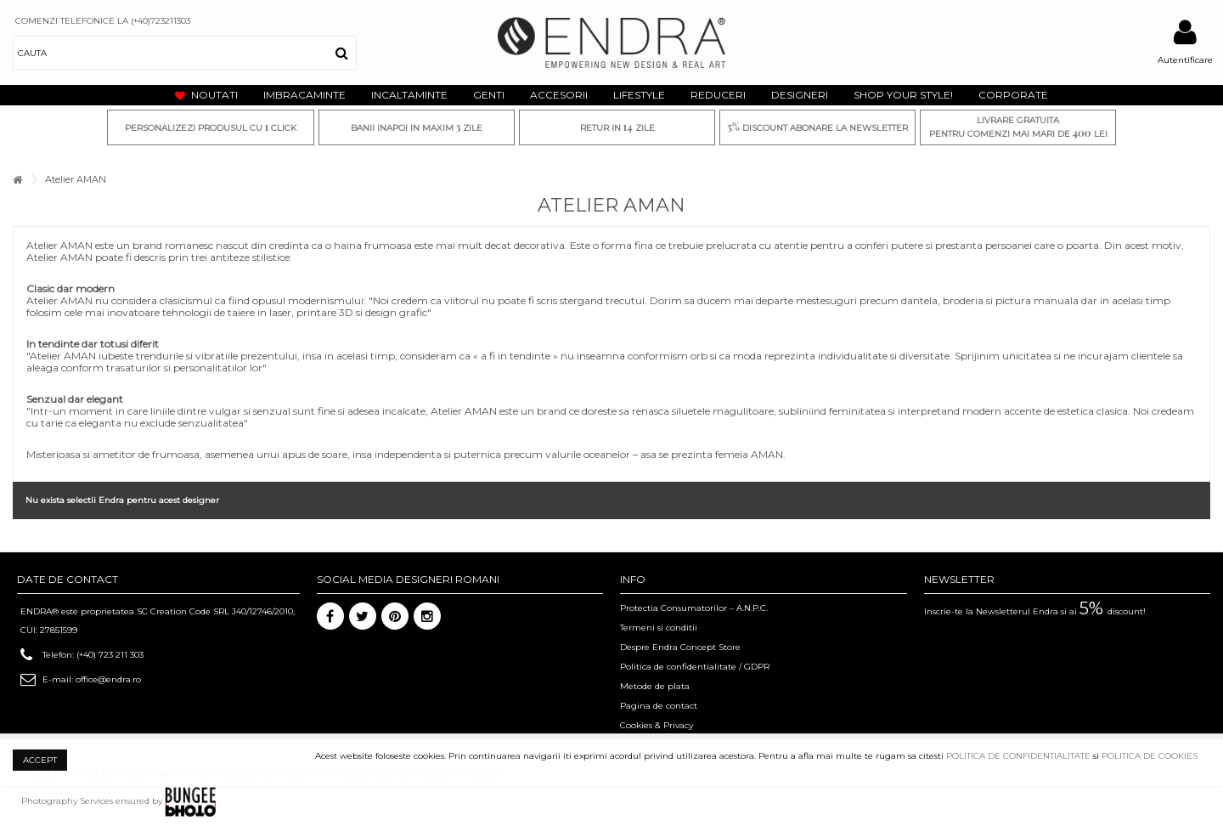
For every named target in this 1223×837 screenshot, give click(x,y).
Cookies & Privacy (656, 725)
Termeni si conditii (658, 627)
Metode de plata (655, 686)
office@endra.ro (108, 679)
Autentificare (1185, 59)
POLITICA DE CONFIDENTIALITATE (1018, 755)
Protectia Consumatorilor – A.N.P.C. (694, 608)
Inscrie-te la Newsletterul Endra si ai (1035, 611)
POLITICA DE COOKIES (1150, 755)
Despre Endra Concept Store (680, 647)
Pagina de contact (658, 705)
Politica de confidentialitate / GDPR (694, 666)
